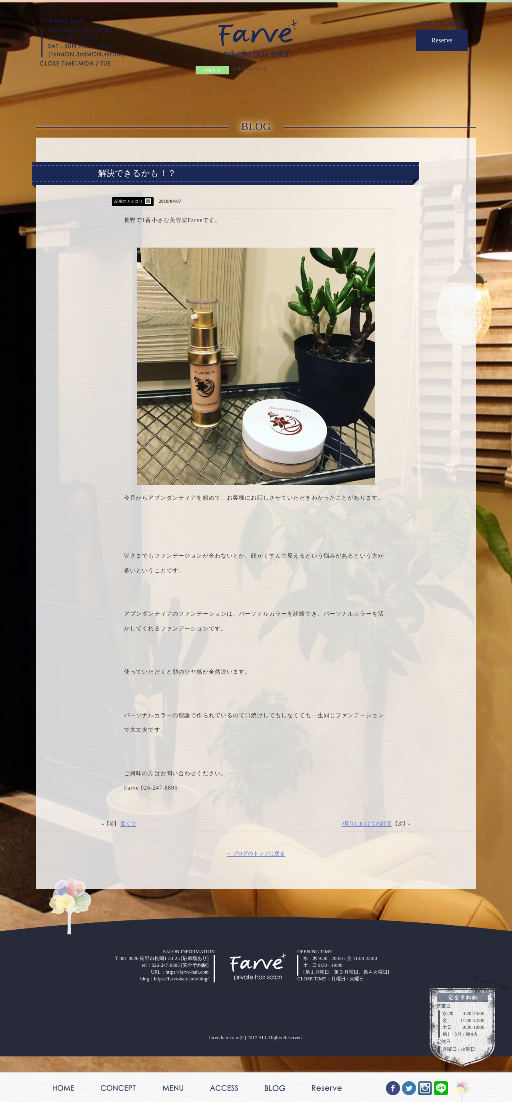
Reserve (439, 43)
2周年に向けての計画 (365, 871)
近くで (129, 871)
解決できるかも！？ (137, 177)
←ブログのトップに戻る (256, 901)
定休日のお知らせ (248, 70)
